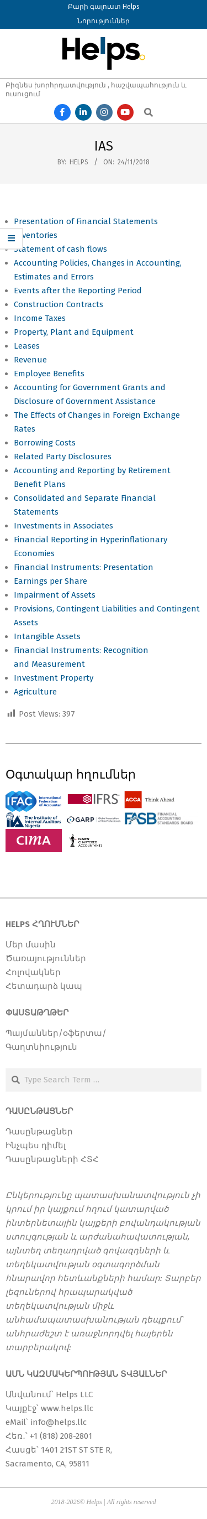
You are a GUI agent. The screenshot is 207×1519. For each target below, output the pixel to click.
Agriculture (35, 692)
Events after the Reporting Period (78, 290)
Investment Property (53, 678)
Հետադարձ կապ (44, 986)
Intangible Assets (47, 636)
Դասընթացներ (39, 1132)
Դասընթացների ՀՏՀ (52, 1159)
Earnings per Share (50, 581)
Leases (27, 346)
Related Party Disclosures (63, 457)
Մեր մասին (31, 945)
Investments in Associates (63, 526)
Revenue (30, 360)
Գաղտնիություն (41, 1047)
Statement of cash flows (60, 249)
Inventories (35, 235)
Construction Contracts (58, 304)
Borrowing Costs (45, 443)
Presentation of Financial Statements (86, 221)
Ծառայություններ (46, 958)
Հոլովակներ (33, 972)
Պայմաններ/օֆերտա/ (56, 1033)
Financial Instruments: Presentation (83, 567)
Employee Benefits (49, 374)
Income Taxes (41, 318)
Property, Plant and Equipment (75, 332)
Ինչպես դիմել (36, 1145)
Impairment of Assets (56, 595)
